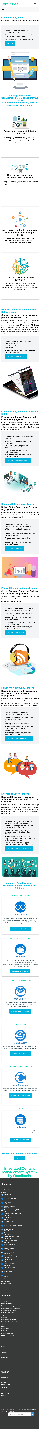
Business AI (21, 1195)
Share (3, 1398)
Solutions (4, 1301)
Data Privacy (21, 1203)
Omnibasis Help (5, 1384)
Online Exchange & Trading (21, 1237)
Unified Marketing (6, 1331)
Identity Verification (21, 1245)
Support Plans (5, 1380)
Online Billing (21, 1218)
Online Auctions (21, 1230)
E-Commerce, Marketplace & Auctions (12, 1306)
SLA (7, 1411)
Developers (4, 1382)
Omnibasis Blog (5, 1352)
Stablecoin (4, 1317)
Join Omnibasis (5, 1279)
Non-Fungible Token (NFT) (8, 1319)
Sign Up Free (19, 1158)
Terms (28, 1409)
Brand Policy (5, 1357)
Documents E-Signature (21, 1241)
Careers (3, 1395)
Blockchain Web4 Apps (21, 1199)
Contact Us (4, 1377)
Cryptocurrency (5, 1315)
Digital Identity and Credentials (10, 1322)
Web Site (21, 1275)
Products (3, 1192)
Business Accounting (21, 1268)
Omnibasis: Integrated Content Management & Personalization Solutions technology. (10, 3)
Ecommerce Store (21, 1222)
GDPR (3, 1326)
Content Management (21, 1264)
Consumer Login (6, 1283)
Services (3, 1341)
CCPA (3, 1324)
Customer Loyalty (21, 1252)
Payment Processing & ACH (21, 1210)
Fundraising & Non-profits (8, 1310)
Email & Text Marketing (21, 1256)
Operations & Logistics (7, 1335)
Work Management (21, 1207)
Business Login (5, 1281)
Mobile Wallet (21, 1260)
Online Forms (21, 1272)
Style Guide (4, 1360)
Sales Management (6, 1328)
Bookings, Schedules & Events (21, 1214)
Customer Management (21, 1249)
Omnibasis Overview (7, 1190)
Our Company (5, 1393)
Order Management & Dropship (21, 1226)
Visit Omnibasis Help (25, 1162)
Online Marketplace (21, 1233)
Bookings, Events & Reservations (10, 1308)
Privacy (12, 1411)
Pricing (3, 1346)
